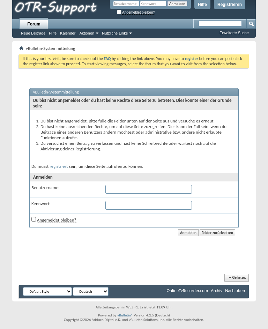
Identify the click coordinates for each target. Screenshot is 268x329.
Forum (33, 24)
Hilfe (202, 4)
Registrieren (229, 4)
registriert (59, 166)
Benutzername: (45, 187)
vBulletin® (125, 315)
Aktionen (86, 33)
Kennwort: (41, 203)
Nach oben (235, 290)
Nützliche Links (115, 33)
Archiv (216, 290)
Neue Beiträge (33, 33)
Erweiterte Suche (234, 33)
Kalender (67, 33)
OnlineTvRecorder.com (187, 290)
